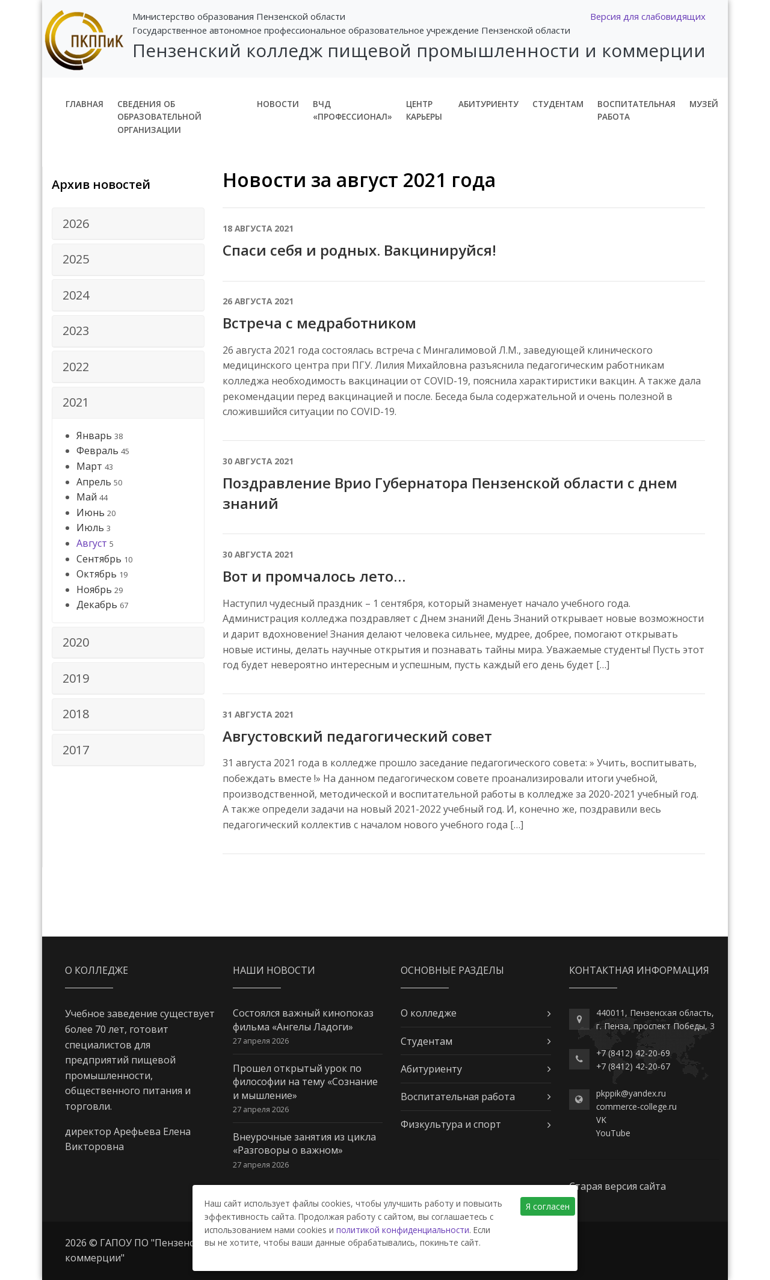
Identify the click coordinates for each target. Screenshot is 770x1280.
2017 (76, 750)
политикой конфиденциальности (402, 1229)
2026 (76, 223)
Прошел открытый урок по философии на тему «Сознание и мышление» (305, 1082)
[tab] (128, 223)
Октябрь (96, 573)
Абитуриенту (488, 103)
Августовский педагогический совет (357, 736)
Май (86, 496)
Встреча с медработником (319, 323)
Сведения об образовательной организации (159, 117)
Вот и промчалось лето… (314, 576)
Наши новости (274, 970)
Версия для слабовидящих (648, 16)
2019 (76, 678)
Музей (703, 103)
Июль (90, 527)
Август (91, 543)
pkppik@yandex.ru (631, 1093)
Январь (94, 435)
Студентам (558, 103)
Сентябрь (99, 558)
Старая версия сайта (617, 1186)
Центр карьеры (424, 110)
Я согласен (548, 1206)
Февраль (97, 450)
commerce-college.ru (636, 1106)
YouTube (613, 1133)
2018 (76, 714)
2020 (76, 642)
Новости (278, 103)
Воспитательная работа (636, 110)
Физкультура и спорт (451, 1124)
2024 (76, 295)
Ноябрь (94, 589)
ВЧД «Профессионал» (352, 110)
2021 (76, 402)
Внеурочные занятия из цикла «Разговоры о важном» (304, 1143)
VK (601, 1119)
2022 (76, 366)
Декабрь (96, 604)
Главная (84, 103)
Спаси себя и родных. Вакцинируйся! (359, 250)
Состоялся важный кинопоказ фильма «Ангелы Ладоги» (303, 1019)
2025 (76, 259)
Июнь (90, 512)
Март (89, 466)
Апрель (93, 481)
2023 (76, 330)
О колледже (429, 1013)
